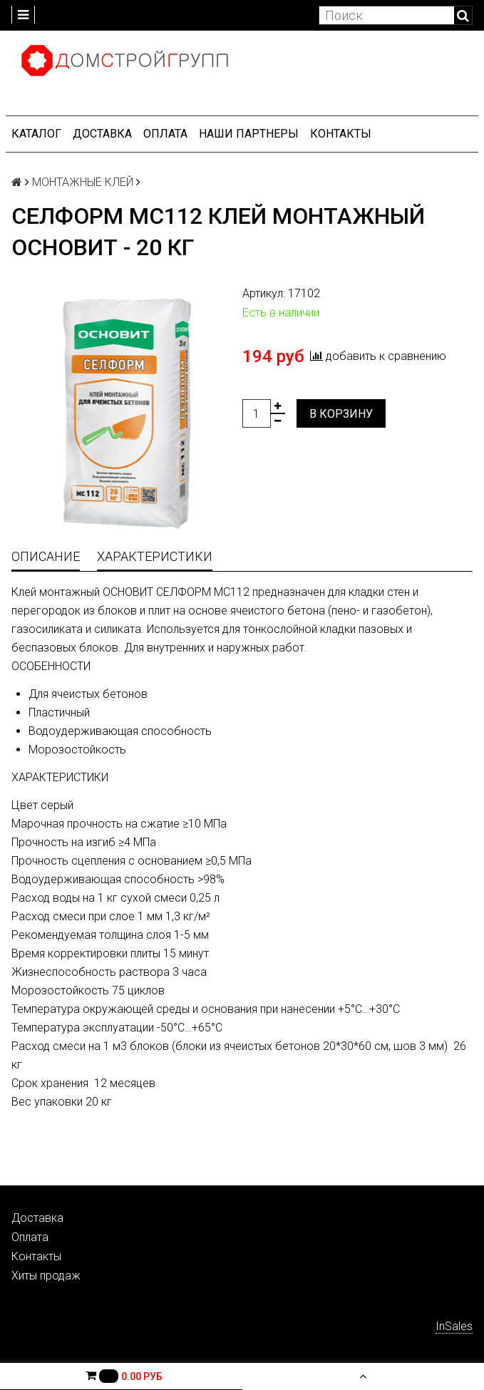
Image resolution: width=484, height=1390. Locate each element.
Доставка (102, 133)
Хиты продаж (46, 1275)
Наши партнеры (249, 133)
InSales (454, 1326)
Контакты (340, 133)
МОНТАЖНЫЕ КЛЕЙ (82, 182)
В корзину (341, 414)
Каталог (36, 133)
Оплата (165, 133)
